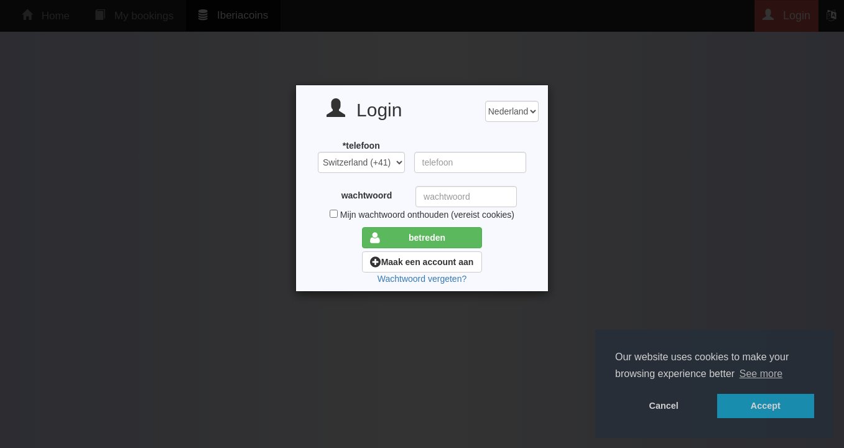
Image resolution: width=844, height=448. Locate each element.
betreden (407, 237)
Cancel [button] (664, 406)
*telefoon (361, 146)
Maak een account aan (422, 262)
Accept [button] (766, 406)
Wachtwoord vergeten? (422, 279)
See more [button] (761, 373)
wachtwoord (366, 195)
